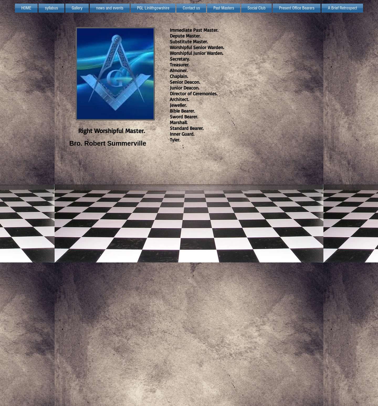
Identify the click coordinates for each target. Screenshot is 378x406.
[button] (153, 8)
